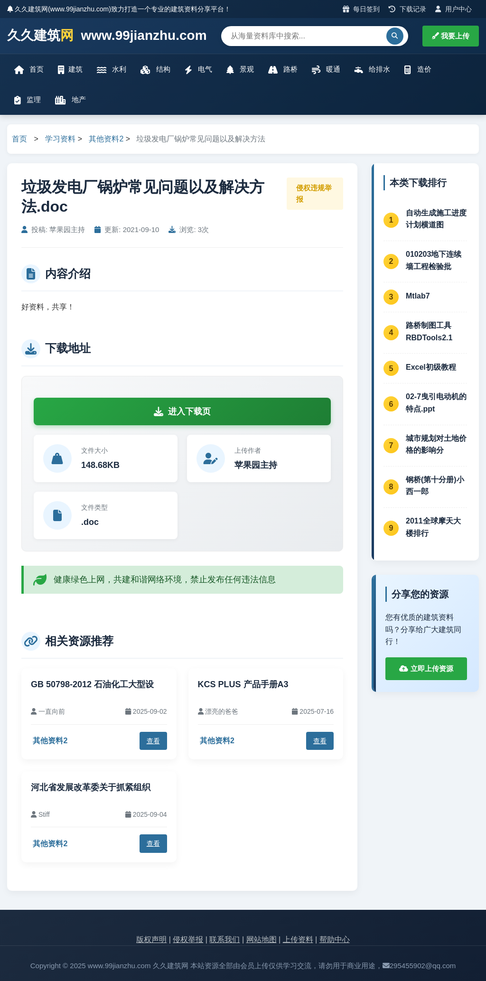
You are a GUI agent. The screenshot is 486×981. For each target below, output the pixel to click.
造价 (417, 69)
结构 (155, 69)
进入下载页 (182, 411)
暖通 (326, 69)
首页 (29, 69)
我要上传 (450, 36)
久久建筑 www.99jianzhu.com (107, 36)
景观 (240, 69)
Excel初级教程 (431, 367)
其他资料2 (106, 139)
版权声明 (151, 939)
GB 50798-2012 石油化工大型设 (92, 684)
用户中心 (453, 9)
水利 (111, 69)
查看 (153, 741)
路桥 (283, 69)
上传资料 (298, 939)
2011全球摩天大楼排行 (433, 527)
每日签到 (361, 9)
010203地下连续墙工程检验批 (433, 260)
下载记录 (407, 9)
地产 (70, 99)
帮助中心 (334, 939)
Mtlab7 (418, 296)
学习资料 (60, 139)
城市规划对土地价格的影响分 (436, 444)
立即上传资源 (426, 668)
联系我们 (224, 939)
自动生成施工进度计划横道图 (436, 219)
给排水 (372, 69)
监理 (27, 99)
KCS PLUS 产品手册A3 (243, 684)
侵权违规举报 (314, 193)
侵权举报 (188, 939)
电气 (198, 69)
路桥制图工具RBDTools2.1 (429, 331)
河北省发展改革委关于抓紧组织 (90, 787)
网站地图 (261, 939)
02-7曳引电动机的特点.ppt (436, 402)
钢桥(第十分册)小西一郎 (435, 486)
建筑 (70, 69)
